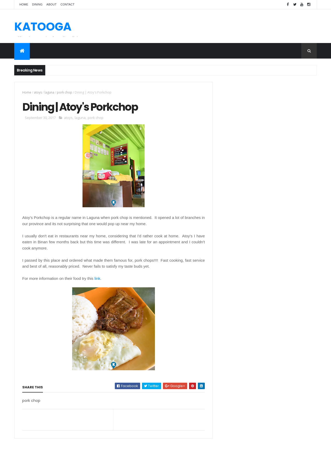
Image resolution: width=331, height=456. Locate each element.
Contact (67, 4)
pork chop (64, 92)
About (52, 4)
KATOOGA (42, 26)
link (97, 278)
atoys (38, 92)
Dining (37, 4)
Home (23, 4)
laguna (49, 92)
